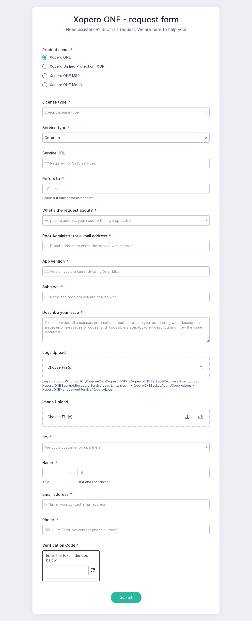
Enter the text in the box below (67, 558)
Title (45, 482)
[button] (201, 367)
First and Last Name (93, 482)
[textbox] (126, 189)
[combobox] (126, 112)
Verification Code (61, 545)
